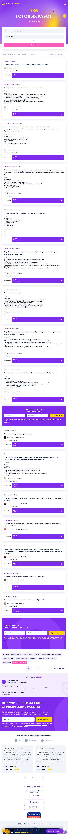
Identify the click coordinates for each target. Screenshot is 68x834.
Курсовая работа (9, 84)
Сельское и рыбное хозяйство (51, 655)
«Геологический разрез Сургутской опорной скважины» (24, 577)
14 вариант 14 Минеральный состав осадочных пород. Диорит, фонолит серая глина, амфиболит (32, 525)
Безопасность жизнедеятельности (21, 655)
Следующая (59, 668)
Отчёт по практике (9, 123)
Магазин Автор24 (7, 54)
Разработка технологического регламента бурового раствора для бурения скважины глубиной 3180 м (31, 253)
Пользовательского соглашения (27, 421)
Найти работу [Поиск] (34, 45)
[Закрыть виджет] (64, 829)
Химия (4, 658)
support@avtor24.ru (34, 796)
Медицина (6, 655)
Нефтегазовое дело (22, 658)
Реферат (6, 61)
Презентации (8, 597)
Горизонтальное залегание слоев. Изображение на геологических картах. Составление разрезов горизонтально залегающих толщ (31, 458)
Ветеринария (7, 662)
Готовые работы (21, 54)
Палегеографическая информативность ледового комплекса (26, 64)
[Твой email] (37, 415)
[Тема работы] (14, 415)
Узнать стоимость (57, 415)
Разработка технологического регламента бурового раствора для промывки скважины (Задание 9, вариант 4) (32, 333)
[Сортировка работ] (55, 54)
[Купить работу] (38, 75)
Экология (37, 655)
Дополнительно (33, 41)
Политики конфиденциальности (44, 421)
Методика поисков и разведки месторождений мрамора (25, 213)
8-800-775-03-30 (34, 786)
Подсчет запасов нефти (13, 293)
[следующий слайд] (43, 777)
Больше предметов (18, 662)
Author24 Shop (32, 824)
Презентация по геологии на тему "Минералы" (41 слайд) (25, 600)
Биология (11, 658)
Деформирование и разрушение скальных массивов (23, 88)
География (33, 658)
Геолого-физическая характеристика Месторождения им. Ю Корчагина (30, 373)
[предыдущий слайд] (25, 777)
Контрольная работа (10, 370)
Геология (32, 54)
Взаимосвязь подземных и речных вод (18, 434)
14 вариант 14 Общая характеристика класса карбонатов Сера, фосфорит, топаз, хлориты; (33, 499)
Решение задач (8, 495)
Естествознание (44, 658)
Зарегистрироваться (57, 633)
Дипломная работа (9, 167)
